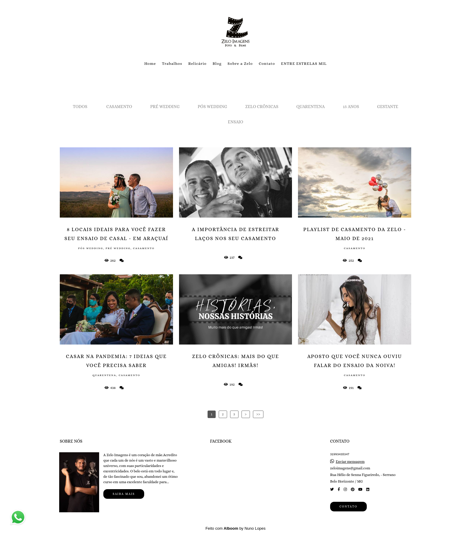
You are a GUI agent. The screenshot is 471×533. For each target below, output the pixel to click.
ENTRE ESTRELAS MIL (304, 63)
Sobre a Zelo (240, 63)
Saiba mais (124, 493)
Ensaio (235, 121)
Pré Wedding (165, 106)
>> (258, 414)
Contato (267, 63)
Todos (80, 106)
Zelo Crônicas (261, 106)
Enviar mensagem (350, 461)
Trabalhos (172, 63)
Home (150, 63)
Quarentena (310, 106)
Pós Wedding (212, 106)
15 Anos (351, 106)
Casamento (119, 106)
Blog (217, 63)
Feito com (235, 528)
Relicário (197, 63)
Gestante (387, 106)
